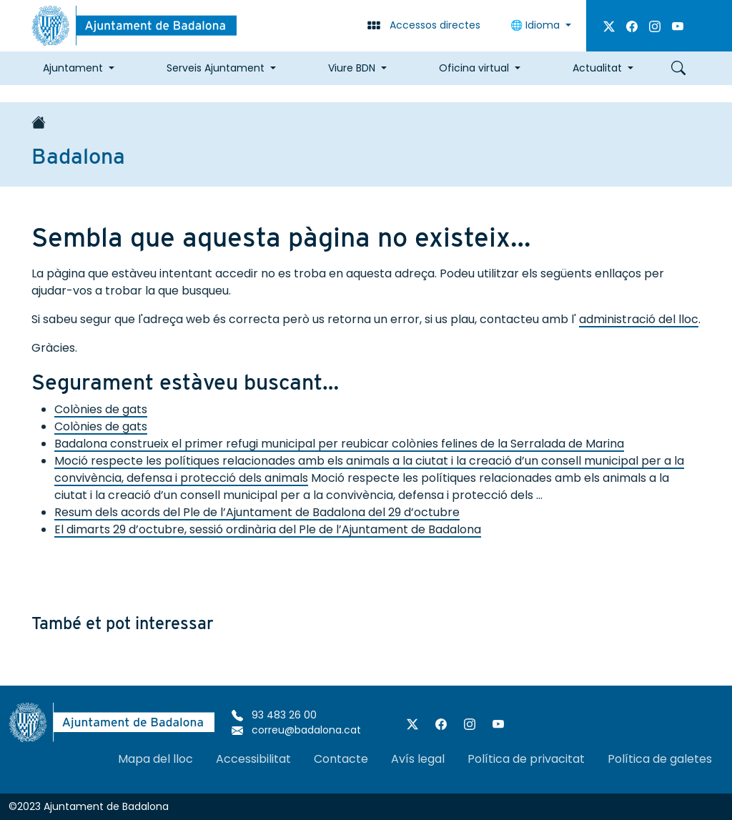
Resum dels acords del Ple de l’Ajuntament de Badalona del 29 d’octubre (257, 512)
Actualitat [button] (597, 68)
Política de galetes (660, 759)
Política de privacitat (526, 759)
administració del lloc (638, 319)
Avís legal (418, 759)
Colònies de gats (100, 409)
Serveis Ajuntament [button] (215, 68)
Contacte (341, 759)
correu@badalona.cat (296, 730)
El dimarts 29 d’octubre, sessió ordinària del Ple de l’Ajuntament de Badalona (267, 529)
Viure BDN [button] (351, 68)
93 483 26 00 (274, 715)
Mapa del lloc (155, 759)
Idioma (536, 25)
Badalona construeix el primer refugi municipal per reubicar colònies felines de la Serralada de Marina (339, 443)
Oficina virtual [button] (474, 68)
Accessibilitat (253, 759)
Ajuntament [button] (73, 68)
